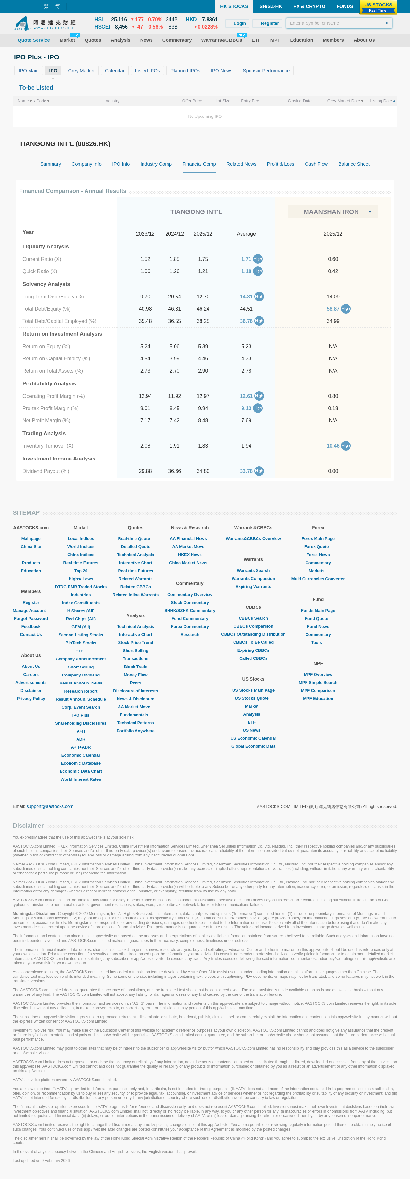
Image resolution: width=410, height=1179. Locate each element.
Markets (318, 570)
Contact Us (31, 634)
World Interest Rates (81, 779)
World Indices (80, 546)
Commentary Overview (189, 594)
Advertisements (31, 682)
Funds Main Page (318, 610)
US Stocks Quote (253, 698)
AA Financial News (190, 538)
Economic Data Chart (81, 771)
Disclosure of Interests (135, 690)
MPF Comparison (318, 690)
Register (31, 602)
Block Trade (135, 666)
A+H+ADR (81, 747)
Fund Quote (318, 618)
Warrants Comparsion (253, 578)
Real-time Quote (135, 538)
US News (253, 730)
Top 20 (80, 570)
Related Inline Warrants (135, 594)
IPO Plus (80, 715)
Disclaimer (31, 690)
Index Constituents (81, 602)
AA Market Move (135, 706)
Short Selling (81, 667)
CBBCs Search (253, 618)
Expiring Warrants (253, 586)
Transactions (135, 658)
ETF (80, 651)
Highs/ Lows (81, 578)
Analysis (253, 714)
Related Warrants (135, 578)
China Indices (80, 554)
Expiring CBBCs (253, 650)
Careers (31, 674)
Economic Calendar (81, 755)
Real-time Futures (81, 562)
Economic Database (81, 763)
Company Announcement (81, 659)
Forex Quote (318, 546)
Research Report (80, 691)
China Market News (189, 562)
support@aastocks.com (50, 806)
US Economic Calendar (253, 738)
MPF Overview (318, 674)
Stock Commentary (190, 602)
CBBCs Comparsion (253, 626)
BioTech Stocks (80, 643)
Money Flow (135, 674)
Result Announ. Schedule (81, 699)
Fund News (318, 626)
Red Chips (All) (81, 618)
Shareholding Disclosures (80, 723)
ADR (80, 739)
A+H (81, 731)
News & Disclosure (135, 698)
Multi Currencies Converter (318, 578)
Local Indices (81, 538)
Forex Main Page (318, 538)
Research (190, 634)
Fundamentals (135, 714)
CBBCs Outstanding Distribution (253, 634)
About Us (31, 666)
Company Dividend (81, 675)
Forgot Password (31, 618)
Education (31, 570)
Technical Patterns (135, 722)
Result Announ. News (81, 683)
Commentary (318, 562)
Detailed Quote (135, 546)
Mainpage (31, 538)
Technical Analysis (135, 554)
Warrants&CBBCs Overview (253, 538)
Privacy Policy (31, 698)
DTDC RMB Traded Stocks (81, 586)
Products (31, 562)
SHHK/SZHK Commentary (189, 610)
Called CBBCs (253, 658)
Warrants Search (253, 570)
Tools (318, 642)
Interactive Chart (135, 562)
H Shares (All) (80, 610)
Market (253, 706)
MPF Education (318, 698)
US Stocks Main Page (253, 690)
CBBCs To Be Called (253, 642)
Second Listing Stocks (81, 635)
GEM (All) (80, 626)
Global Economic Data (253, 746)
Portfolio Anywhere (136, 730)
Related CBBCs (135, 586)
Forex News (318, 554)
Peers (135, 682)
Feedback (31, 626)
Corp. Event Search (81, 707)
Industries (81, 594)
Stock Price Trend (135, 642)
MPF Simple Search (318, 682)
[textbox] (339, 23)
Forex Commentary (190, 626)
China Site (31, 546)
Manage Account (31, 610)
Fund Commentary (189, 618)
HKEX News (190, 554)
